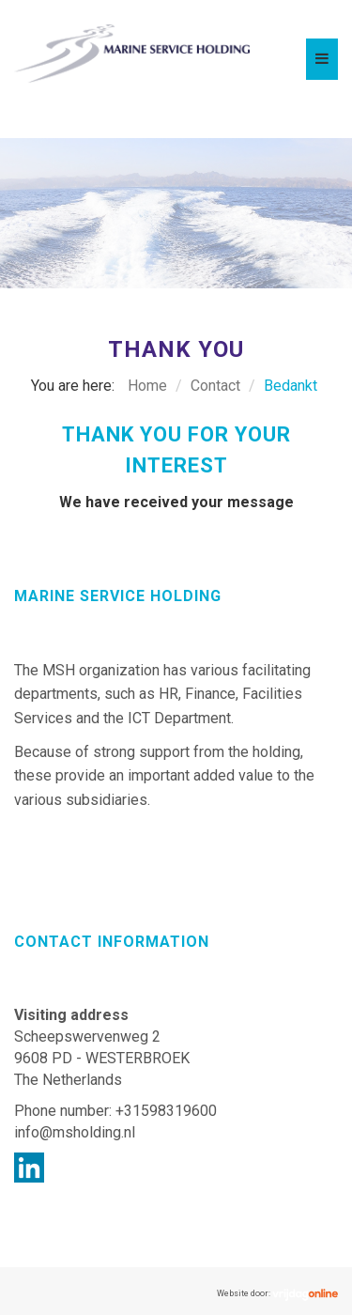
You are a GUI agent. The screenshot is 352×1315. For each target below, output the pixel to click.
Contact (215, 385)
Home (147, 385)
